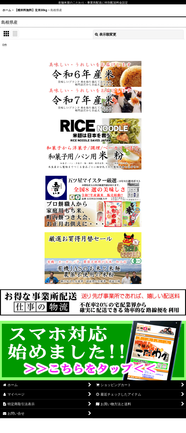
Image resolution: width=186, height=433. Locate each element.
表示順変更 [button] (105, 34)
